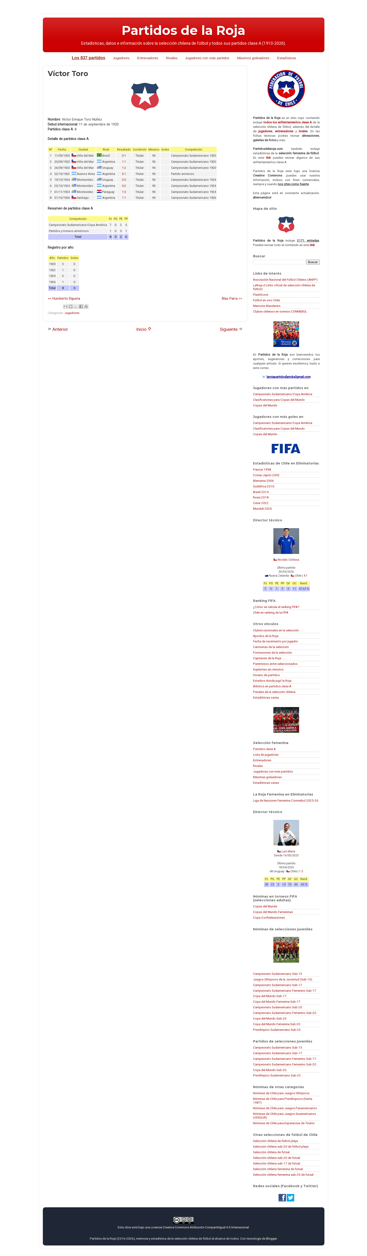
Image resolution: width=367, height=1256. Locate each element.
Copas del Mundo (265, 405)
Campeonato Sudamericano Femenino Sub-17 (284, 990)
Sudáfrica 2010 (263, 486)
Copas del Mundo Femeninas (273, 912)
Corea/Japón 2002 (266, 475)
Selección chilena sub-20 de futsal (276, 1158)
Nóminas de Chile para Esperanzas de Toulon (284, 1123)
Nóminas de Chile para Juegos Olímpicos (281, 1093)
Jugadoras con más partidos (273, 771)
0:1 (124, 155)
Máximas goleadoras (267, 777)
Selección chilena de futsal (271, 1152)
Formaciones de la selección (272, 652)
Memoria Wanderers (266, 306)
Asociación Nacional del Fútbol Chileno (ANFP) (285, 279)
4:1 (306, 575)
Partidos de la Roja (183, 30)
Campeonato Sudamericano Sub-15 (277, 974)
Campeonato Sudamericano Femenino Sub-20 (284, 1013)
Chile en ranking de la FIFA (270, 612)
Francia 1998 (262, 469)
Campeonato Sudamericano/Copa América (282, 394)
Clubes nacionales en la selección (276, 630)
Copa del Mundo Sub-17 (269, 996)
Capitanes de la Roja (267, 658)
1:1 (124, 161)
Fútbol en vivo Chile (266, 300)
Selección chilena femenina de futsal (278, 1169)
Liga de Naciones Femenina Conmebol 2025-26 (285, 800)
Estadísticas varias (266, 697)
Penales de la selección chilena (274, 692)
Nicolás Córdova (288, 559)
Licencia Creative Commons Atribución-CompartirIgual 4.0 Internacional (200, 1227)
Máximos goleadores (253, 58)
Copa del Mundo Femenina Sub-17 (276, 1001)
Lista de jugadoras (266, 754)
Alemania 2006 (263, 481)
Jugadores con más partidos (207, 58)
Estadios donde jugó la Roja (272, 680)
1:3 (124, 192)
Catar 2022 (261, 503)
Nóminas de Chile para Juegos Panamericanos (285, 1108)
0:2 (124, 186)
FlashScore (260, 294)
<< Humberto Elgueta (64, 298)
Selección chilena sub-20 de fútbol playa (280, 1146)
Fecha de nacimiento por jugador (275, 641)
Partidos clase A (264, 749)
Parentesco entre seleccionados (275, 664)
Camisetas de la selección (271, 647)
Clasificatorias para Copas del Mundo (279, 399)
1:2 (124, 167)
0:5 (124, 179)
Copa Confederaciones (269, 917)
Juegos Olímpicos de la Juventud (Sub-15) (282, 979)
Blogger (271, 1238)
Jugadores (121, 58)
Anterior (58, 329)
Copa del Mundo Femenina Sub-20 (276, 1024)
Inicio (143, 329)
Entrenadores (147, 58)
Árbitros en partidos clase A (272, 686)
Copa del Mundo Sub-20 (269, 1018)
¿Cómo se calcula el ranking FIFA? (276, 607)
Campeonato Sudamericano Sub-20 (277, 1007)
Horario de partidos (266, 675)
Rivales (171, 58)
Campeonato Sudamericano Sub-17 (277, 985)
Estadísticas (286, 58)
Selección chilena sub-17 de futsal (276, 1163)
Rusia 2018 (261, 497)
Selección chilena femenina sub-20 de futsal (283, 1174)
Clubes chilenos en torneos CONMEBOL (280, 311)
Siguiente (231, 329)
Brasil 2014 (261, 492)
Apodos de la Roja (265, 636)
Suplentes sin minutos (268, 669)
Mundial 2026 (262, 508)
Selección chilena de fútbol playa (275, 1141)
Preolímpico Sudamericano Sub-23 (277, 1029)
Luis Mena (288, 851)
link (268, 157)
